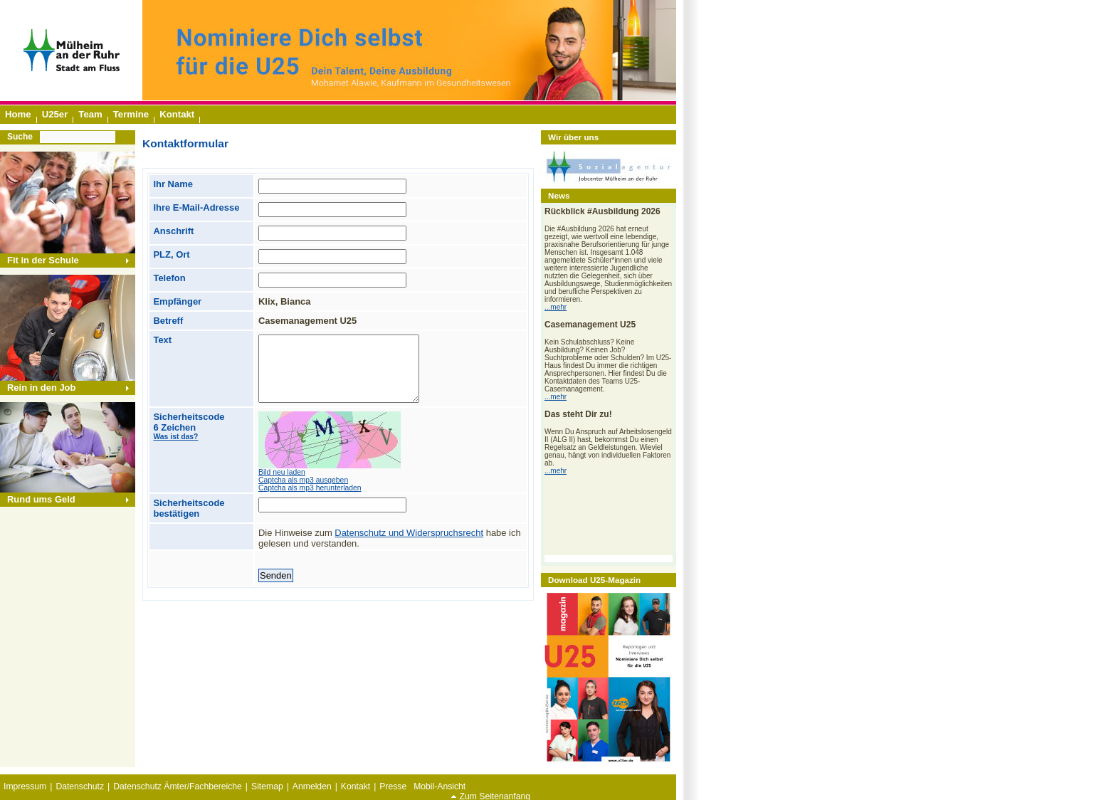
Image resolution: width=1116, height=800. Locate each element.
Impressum (25, 786)
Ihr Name (172, 184)
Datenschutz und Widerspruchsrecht (409, 532)
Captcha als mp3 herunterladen (310, 488)
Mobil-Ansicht (439, 786)
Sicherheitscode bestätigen (188, 508)
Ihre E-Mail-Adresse (196, 207)
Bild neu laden (281, 472)
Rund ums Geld (41, 499)
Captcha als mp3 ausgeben (303, 480)
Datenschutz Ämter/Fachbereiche (177, 786)
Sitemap (267, 786)
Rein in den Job (41, 387)
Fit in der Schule (43, 260)
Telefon (169, 278)
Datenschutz (80, 786)
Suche (20, 137)
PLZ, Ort (171, 254)
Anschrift (173, 231)
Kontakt (355, 786)
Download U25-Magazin (594, 579)
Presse (392, 786)
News (558, 195)
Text (162, 340)
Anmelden (312, 786)
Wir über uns (573, 137)
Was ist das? (175, 437)
